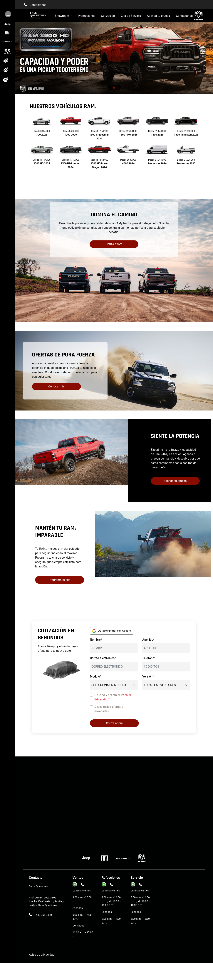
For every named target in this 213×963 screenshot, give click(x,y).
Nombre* (96, 639)
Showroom (63, 16)
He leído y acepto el (113, 697)
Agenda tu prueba (158, 16)
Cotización (108, 16)
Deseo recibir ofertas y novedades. (108, 709)
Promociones (86, 16)
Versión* (148, 676)
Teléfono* (148, 658)
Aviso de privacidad (41, 954)
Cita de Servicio (131, 16)
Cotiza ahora (114, 244)
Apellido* (148, 639)
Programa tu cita (60, 580)
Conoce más (56, 386)
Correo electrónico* (103, 658)
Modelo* (95, 676)
